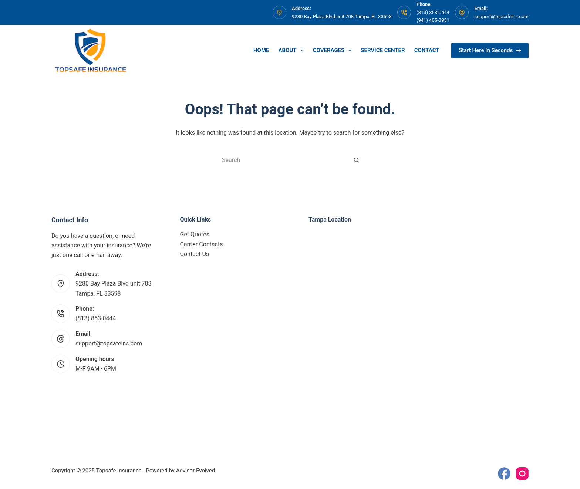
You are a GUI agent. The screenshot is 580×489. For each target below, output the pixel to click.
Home (261, 50)
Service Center (383, 50)
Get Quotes (195, 234)
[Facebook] (504, 473)
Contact (426, 50)
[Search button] (356, 159)
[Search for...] (282, 159)
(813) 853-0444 (95, 318)
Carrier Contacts (201, 244)
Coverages (334, 50)
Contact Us (194, 253)
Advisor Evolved (195, 470)
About (292, 50)
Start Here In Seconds (490, 50)
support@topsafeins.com (501, 16)
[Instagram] (522, 473)
